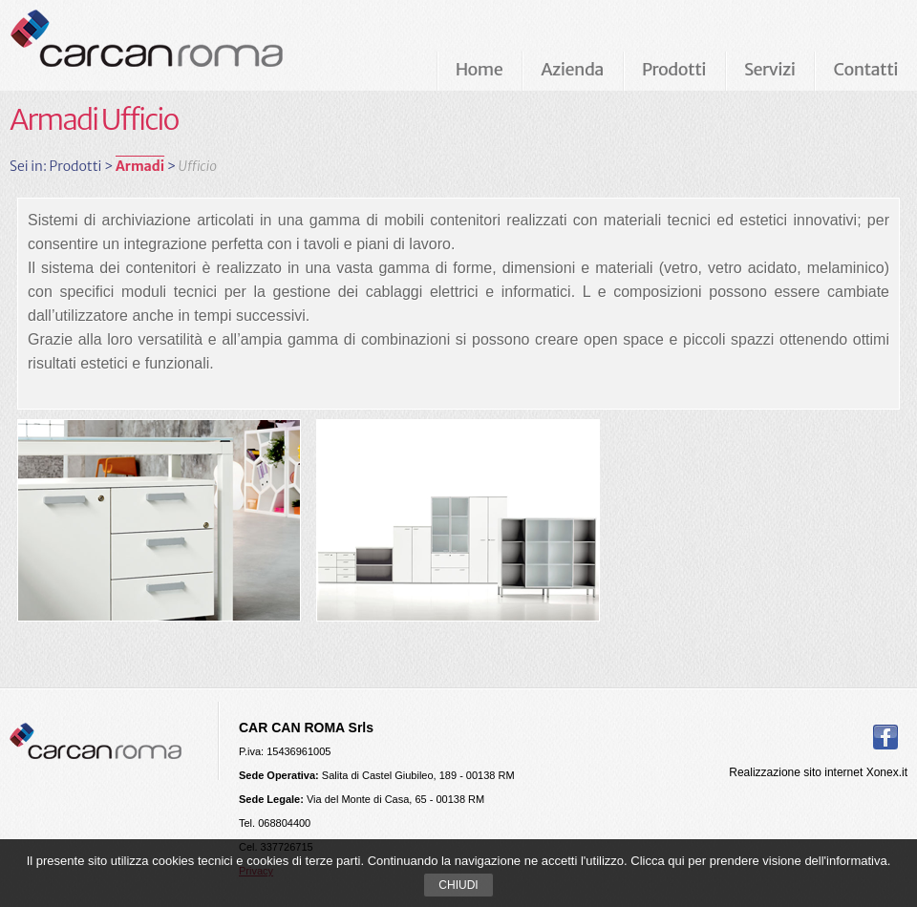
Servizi (769, 69)
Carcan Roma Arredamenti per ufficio (178, 45)
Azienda (572, 69)
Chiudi (458, 885)
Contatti (865, 69)
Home (479, 69)
